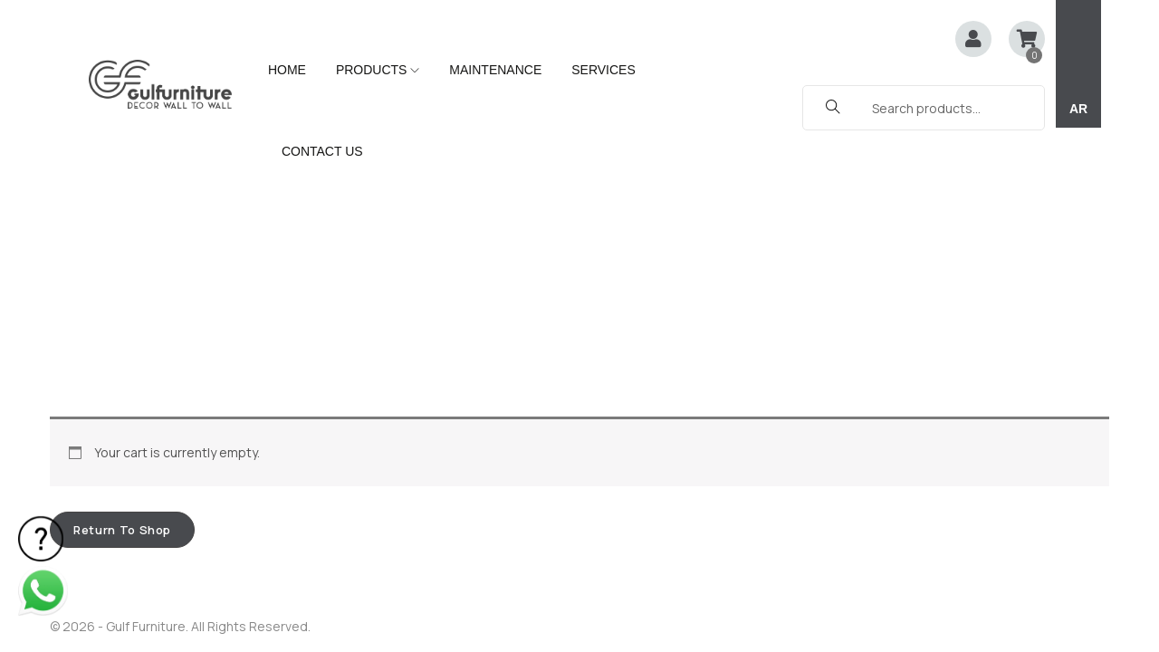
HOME (287, 69)
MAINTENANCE (495, 69)
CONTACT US (322, 151)
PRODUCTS (377, 69)
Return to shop (122, 289)
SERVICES (603, 69)
